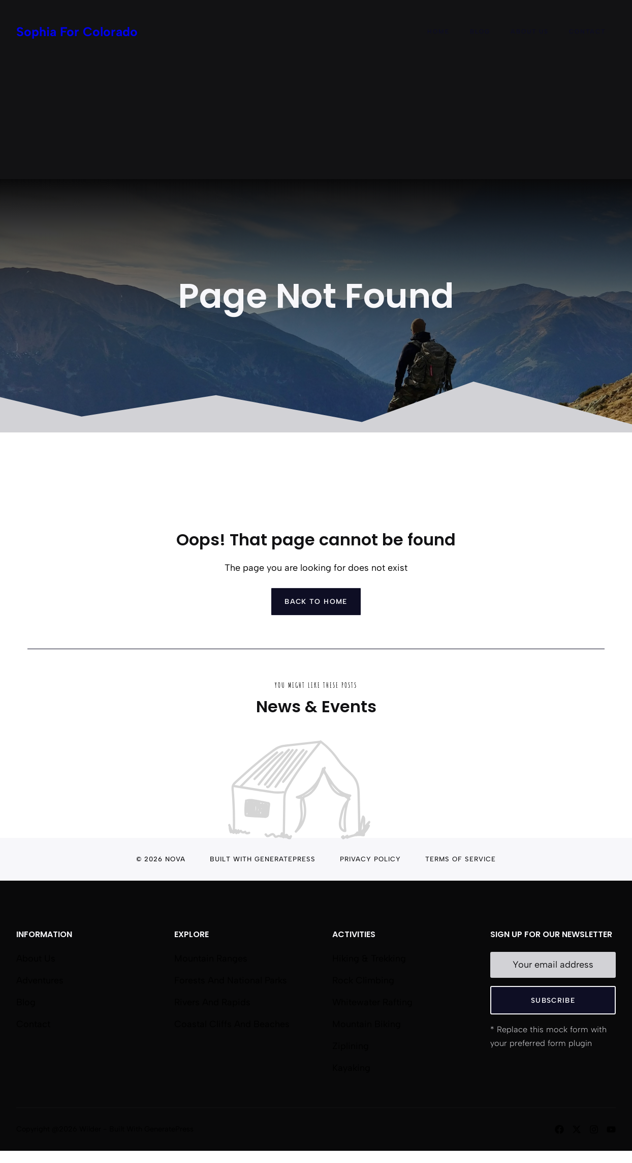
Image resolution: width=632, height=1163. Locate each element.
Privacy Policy (370, 859)
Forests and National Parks (230, 980)
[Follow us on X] (576, 1129)
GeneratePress (285, 859)
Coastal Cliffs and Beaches (232, 1024)
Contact (587, 31)
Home (438, 31)
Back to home (316, 601)
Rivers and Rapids (212, 1002)
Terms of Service (460, 859)
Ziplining (350, 1046)
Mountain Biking (366, 1024)
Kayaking (351, 1067)
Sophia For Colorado (77, 31)
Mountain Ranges (210, 958)
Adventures (40, 980)
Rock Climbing (363, 980)
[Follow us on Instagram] (593, 1129)
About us (35, 958)
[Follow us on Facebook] (559, 1129)
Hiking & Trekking (369, 958)
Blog (480, 31)
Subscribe (553, 1000)
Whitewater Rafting (372, 1002)
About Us (530, 31)
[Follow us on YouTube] (611, 1129)
